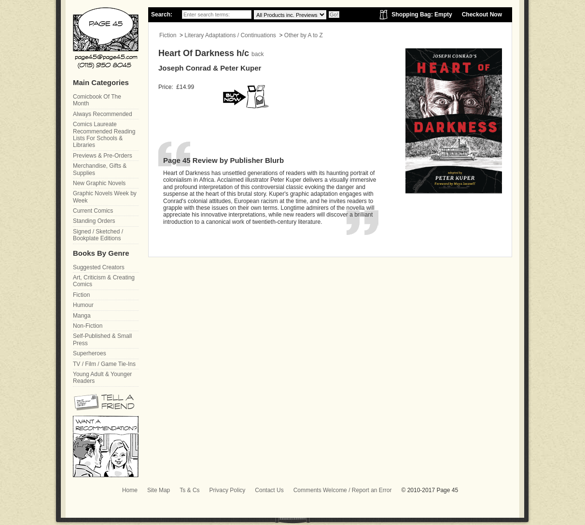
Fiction (167, 35)
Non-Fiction (87, 325)
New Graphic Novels (99, 183)
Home (130, 490)
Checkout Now (482, 14)
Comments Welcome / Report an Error (342, 490)
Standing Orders (94, 221)
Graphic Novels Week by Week (105, 197)
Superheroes (89, 353)
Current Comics (93, 210)
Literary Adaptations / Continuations (230, 35)
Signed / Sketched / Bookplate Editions (98, 235)
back (257, 54)
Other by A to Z (303, 35)
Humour (83, 305)
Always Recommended (102, 114)
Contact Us (269, 490)
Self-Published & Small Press (102, 339)
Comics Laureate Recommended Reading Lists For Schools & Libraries (104, 134)
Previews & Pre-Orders (102, 155)
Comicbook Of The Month (97, 100)
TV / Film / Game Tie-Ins (104, 364)
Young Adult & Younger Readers (102, 377)
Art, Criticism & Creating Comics (104, 281)
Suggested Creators (99, 267)
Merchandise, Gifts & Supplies (99, 169)
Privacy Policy (227, 490)
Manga (82, 315)
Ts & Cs (189, 490)
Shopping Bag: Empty (421, 14)
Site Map (158, 490)
